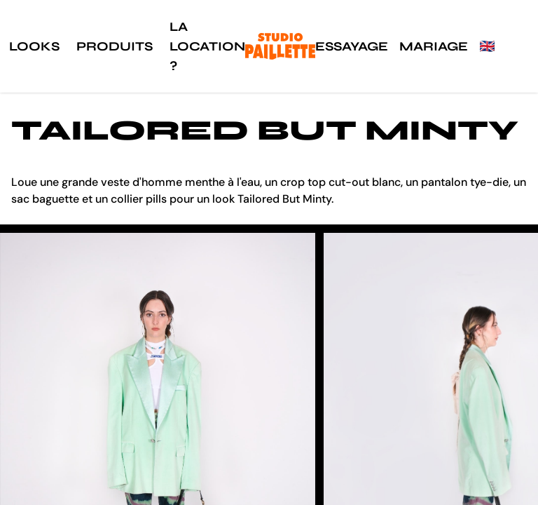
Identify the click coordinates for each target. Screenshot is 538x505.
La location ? (207, 46)
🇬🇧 (487, 46)
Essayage (351, 46)
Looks (34, 46)
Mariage (433, 46)
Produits (114, 46)
